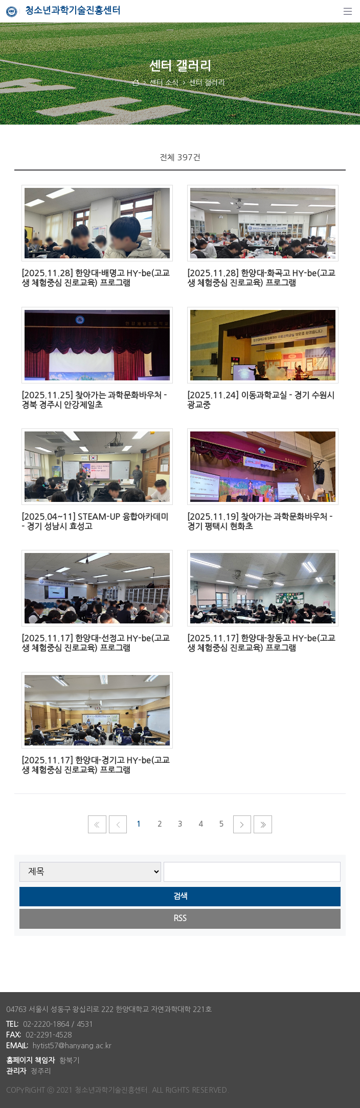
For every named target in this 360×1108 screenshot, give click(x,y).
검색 (180, 896)
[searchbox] (252, 872)
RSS (180, 918)
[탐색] (348, 11)
